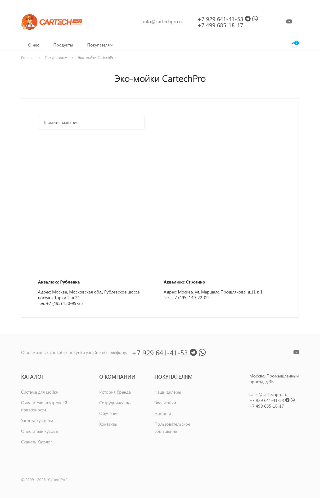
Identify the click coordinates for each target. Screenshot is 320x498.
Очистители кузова (39, 431)
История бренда (115, 392)
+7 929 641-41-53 (272, 400)
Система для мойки (40, 392)
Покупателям (100, 45)
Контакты (108, 424)
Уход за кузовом (37, 420)
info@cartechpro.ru (163, 21)
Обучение (108, 413)
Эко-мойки (165, 402)
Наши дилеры (167, 392)
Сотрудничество (115, 402)
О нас (33, 45)
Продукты (63, 45)
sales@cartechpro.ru (268, 394)
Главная (27, 57)
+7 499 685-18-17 (266, 406)
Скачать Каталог (36, 442)
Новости (162, 413)
